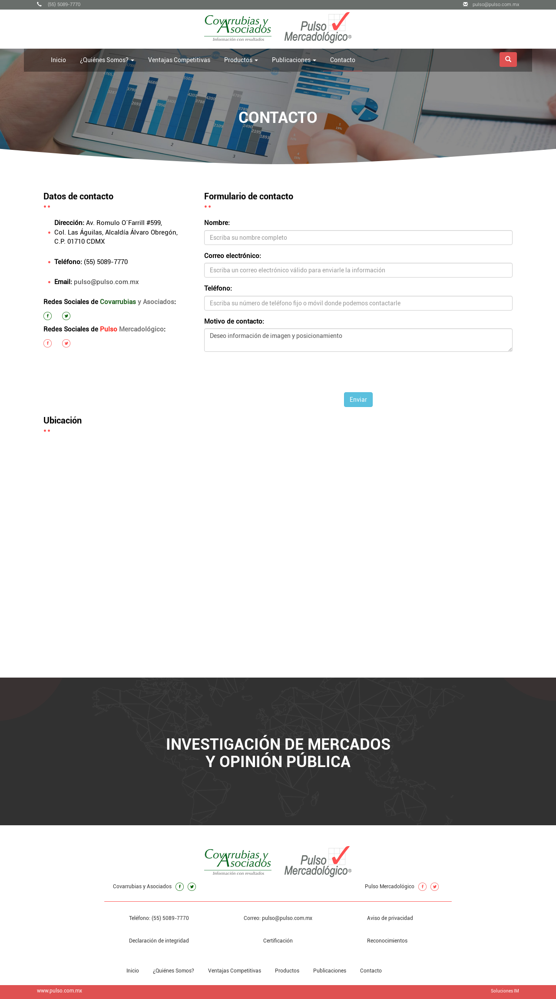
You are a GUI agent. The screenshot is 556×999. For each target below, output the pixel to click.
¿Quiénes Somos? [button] (107, 59)
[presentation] (358, 375)
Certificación (278, 941)
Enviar (358, 399)
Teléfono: (218, 288)
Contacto (342, 59)
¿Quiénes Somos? (173, 971)
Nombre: (217, 223)
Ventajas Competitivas (179, 59)
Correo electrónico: (232, 256)
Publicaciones (329, 971)
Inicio (58, 59)
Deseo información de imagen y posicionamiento (358, 340)
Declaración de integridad (159, 941)
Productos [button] (241, 59)
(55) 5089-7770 (58, 4)
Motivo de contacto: (234, 321)
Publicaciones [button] (294, 59)
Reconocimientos (387, 941)
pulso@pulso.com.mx (491, 4)
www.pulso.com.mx (59, 991)
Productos (287, 971)
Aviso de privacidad (390, 918)
